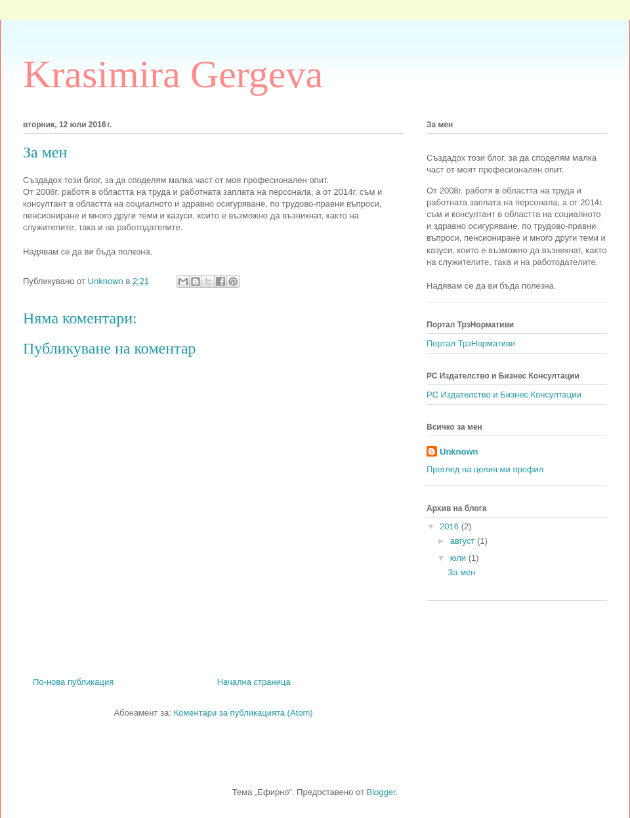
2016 (450, 526)
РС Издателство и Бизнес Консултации (504, 394)
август (463, 541)
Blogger (381, 792)
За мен (461, 572)
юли (459, 558)
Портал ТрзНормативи (471, 343)
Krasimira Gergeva (173, 74)
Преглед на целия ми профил (485, 469)
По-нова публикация (73, 682)
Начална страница (254, 682)
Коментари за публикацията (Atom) (243, 713)
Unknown (459, 452)
